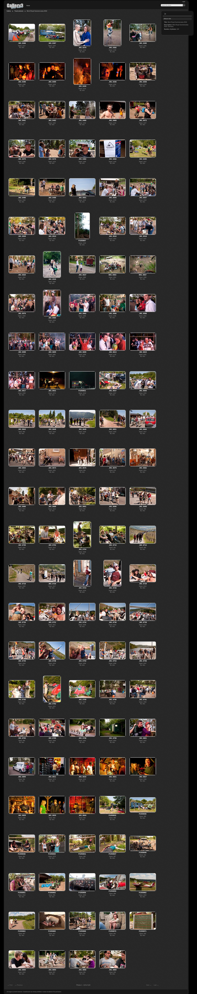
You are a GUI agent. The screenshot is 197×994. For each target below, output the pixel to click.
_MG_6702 (52, 545)
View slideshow (165, 13)
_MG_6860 (112, 970)
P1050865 (52, 931)
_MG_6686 (22, 506)
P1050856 (82, 893)
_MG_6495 (143, 159)
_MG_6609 (82, 352)
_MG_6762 (52, 704)
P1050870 (112, 931)
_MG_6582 (82, 313)
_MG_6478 (52, 159)
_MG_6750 (82, 661)
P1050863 (21, 931)
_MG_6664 (22, 468)
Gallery (9, 11)
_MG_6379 (82, 48)
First (9, 985)
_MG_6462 (52, 120)
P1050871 (142, 931)
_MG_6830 (52, 815)
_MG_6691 (82, 506)
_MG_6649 (82, 429)
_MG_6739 (143, 622)
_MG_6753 (112, 661)
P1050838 (21, 854)
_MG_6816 (82, 777)
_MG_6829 (22, 815)
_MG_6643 (22, 429)
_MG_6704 (82, 549)
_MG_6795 (52, 738)
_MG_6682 (143, 468)
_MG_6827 (143, 777)
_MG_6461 (22, 120)
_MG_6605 (52, 352)
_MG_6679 (112, 468)
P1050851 (21, 893)
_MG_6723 (82, 588)
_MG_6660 (143, 429)
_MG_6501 (82, 198)
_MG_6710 (112, 545)
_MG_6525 (22, 275)
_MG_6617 (22, 391)
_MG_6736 (112, 622)
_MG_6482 (82, 159)
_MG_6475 (22, 159)
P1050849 (142, 852)
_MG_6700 (22, 545)
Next (149, 985)
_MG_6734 (82, 622)
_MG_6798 (82, 738)
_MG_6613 (112, 352)
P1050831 (82, 391)
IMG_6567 (142, 275)
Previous (19, 985)
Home (28, 5)
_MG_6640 (143, 391)
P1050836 (142, 814)
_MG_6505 (112, 198)
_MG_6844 (82, 815)
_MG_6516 (112, 236)
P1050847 (112, 854)
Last (156, 985)
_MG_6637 (112, 391)
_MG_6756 (143, 661)
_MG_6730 (22, 622)
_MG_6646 (52, 429)
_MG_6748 (52, 661)
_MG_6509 (22, 236)
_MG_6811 (52, 777)
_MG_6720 (52, 584)
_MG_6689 (52, 506)
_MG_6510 (52, 236)
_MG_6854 (52, 970)
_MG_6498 (52, 198)
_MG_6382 (112, 48)
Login (183, 1)
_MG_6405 (52, 82)
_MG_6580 (52, 318)
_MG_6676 (82, 468)
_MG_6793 (22, 738)
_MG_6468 (112, 120)
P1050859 (112, 891)
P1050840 (52, 854)
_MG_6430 (82, 86)
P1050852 (52, 893)
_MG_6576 (22, 313)
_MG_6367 (52, 43)
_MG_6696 (112, 506)
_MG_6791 (143, 699)
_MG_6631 (52, 391)
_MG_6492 (112, 159)
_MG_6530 (52, 279)
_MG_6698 (143, 506)
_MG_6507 (143, 198)
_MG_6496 (22, 198)
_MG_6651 (112, 429)
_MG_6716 (22, 584)
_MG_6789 (82, 699)
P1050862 (142, 893)
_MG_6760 (22, 699)
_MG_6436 (112, 82)
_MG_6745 (22, 661)
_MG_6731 (52, 622)
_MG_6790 (112, 699)
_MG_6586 (112, 313)
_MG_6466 (82, 120)
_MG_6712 (143, 545)
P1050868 (82, 931)
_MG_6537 (82, 275)
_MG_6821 (112, 777)
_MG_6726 (112, 588)
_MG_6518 (143, 236)
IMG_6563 (112, 275)
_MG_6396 (22, 82)
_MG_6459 (143, 82)
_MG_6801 (143, 738)
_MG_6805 (22, 777)
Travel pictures (18, 11)
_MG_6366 (22, 43)
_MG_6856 (82, 970)
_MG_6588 (143, 313)
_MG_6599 (22, 352)
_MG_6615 (143, 352)
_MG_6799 (112, 738)
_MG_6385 (143, 43)
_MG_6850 (22, 970)
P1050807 (82, 241)
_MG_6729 (143, 584)
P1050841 (82, 854)
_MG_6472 (143, 120)
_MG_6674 (52, 468)
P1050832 (112, 815)
